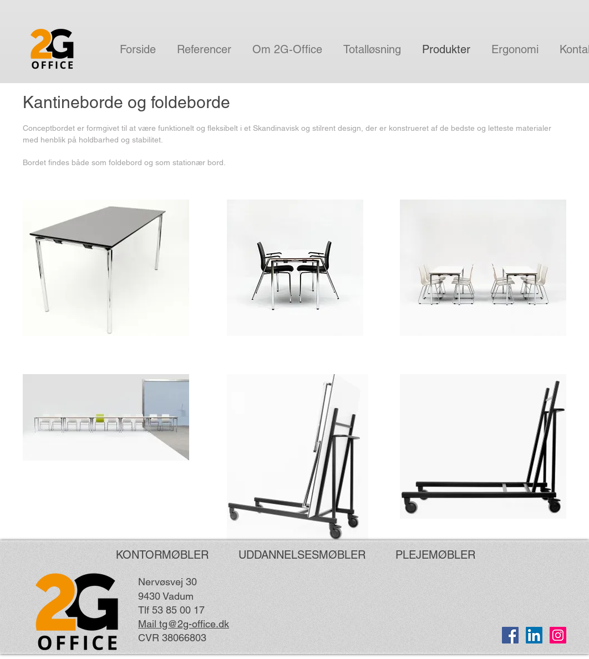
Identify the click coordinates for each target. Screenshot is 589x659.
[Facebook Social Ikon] (510, 635)
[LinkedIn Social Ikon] (534, 635)
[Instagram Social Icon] (558, 635)
